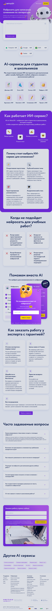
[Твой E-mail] (26, 312)
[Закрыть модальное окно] (38, 290)
